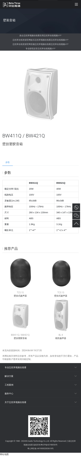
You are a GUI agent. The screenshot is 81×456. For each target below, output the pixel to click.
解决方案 (9, 376)
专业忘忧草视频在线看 (15, 367)
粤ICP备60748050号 (49, 445)
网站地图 (4, 454)
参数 (7, 162)
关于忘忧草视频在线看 (15, 402)
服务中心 (9, 393)
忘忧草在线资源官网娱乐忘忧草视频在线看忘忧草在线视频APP (40, 40)
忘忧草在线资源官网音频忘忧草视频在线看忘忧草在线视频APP (40, 44)
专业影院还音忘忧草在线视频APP (40, 48)
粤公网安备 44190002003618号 (40, 448)
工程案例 (9, 385)
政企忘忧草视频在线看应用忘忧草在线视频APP (40, 35)
